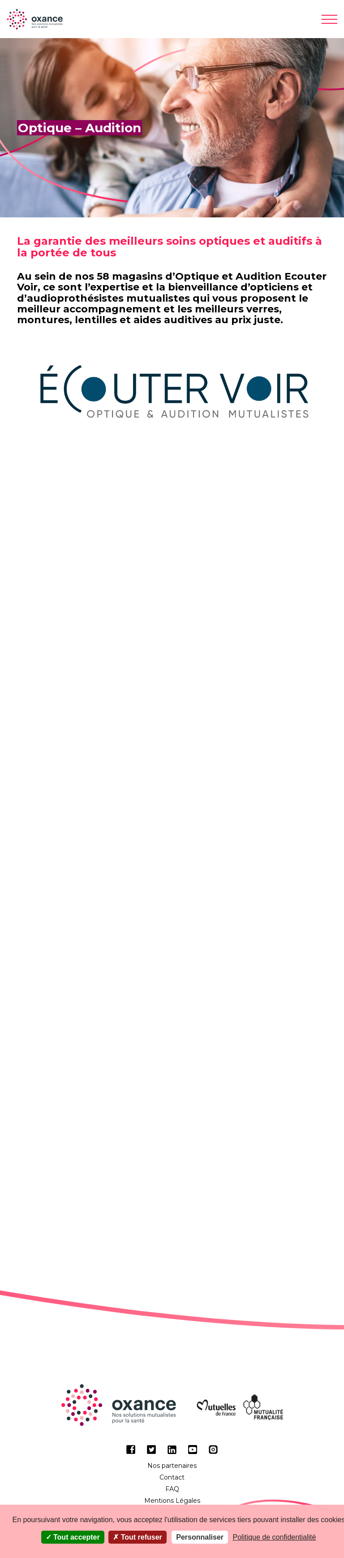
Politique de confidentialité (274, 1537)
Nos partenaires (172, 1466)
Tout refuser (137, 1537)
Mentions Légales (172, 1501)
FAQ (172, 1489)
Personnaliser (200, 1537)
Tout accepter (73, 1537)
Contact (172, 1477)
